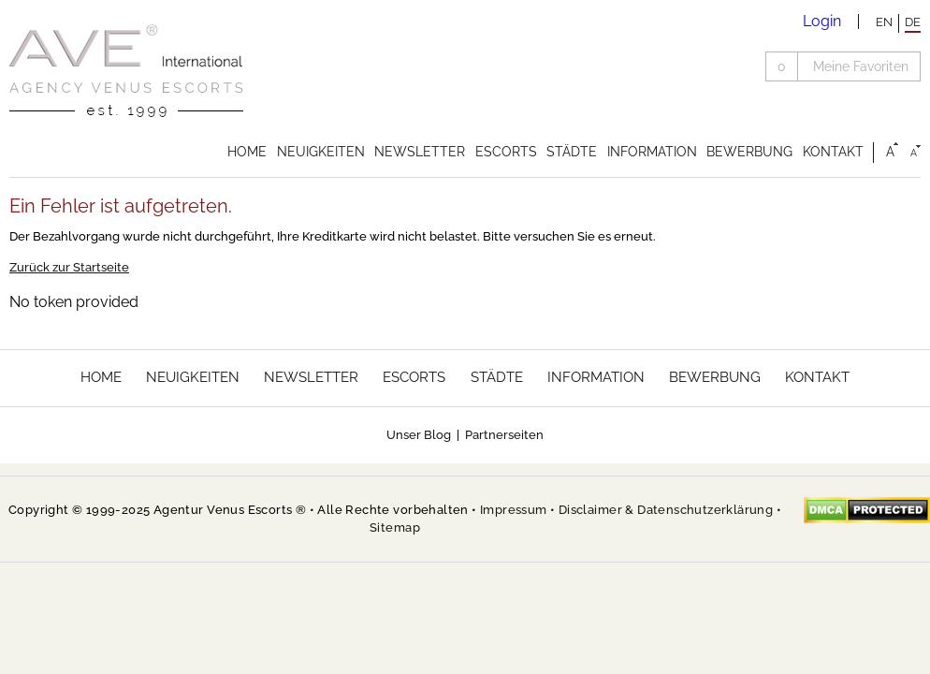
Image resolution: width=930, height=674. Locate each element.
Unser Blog (418, 435)
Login (822, 21)
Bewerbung (749, 151)
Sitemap (395, 527)
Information (652, 151)
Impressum (513, 510)
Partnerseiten (504, 435)
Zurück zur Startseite (69, 267)
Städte (571, 151)
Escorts (506, 151)
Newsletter (419, 151)
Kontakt (833, 151)
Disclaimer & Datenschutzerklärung (666, 510)
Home (247, 151)
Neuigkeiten (321, 151)
